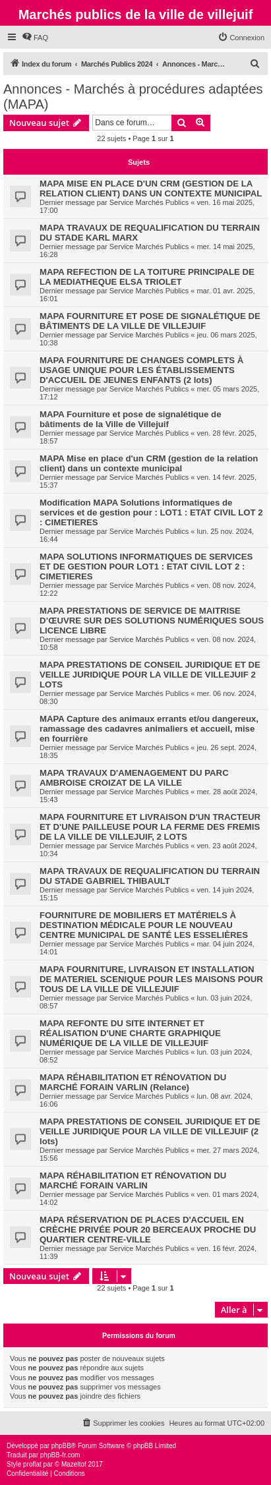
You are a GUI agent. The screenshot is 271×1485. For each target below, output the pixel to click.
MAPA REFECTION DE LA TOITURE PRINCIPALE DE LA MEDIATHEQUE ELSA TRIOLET (147, 277)
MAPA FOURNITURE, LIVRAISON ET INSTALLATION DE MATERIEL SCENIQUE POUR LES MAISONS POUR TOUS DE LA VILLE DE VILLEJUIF (151, 979)
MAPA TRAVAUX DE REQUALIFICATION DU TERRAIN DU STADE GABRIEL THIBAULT (150, 876)
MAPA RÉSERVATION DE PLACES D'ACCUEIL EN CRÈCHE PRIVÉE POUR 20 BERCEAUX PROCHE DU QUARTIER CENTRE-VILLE (148, 1229)
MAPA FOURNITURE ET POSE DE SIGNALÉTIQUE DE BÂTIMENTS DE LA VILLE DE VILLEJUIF (150, 321)
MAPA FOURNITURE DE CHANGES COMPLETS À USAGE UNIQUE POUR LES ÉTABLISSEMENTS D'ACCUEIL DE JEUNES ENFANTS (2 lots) (141, 370)
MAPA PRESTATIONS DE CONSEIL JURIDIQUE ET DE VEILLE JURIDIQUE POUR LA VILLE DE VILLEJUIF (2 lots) (150, 1131)
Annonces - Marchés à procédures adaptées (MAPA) (133, 96)
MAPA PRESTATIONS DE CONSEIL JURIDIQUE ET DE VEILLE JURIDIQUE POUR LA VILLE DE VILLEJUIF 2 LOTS (150, 674)
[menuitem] (35, 37)
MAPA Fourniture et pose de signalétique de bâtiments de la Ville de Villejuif (131, 419)
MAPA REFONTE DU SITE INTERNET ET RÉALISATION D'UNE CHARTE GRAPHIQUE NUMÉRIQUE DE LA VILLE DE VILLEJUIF (130, 1033)
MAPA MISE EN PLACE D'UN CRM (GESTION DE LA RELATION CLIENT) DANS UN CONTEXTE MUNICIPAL (151, 188)
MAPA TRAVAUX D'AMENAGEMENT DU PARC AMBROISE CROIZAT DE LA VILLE (134, 778)
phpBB (61, 1445)
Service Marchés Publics (149, 202)
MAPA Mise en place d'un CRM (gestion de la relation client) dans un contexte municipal (149, 463)
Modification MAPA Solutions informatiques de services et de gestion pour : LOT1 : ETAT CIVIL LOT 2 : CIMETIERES (151, 512)
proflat (32, 1464)
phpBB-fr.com (60, 1455)
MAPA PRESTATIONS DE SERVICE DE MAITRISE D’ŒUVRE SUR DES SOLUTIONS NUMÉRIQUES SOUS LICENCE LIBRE (152, 620)
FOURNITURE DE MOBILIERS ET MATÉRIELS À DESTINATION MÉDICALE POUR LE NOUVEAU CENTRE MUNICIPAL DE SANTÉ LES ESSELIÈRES (144, 925)
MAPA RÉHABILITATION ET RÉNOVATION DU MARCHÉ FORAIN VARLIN (133, 1180)
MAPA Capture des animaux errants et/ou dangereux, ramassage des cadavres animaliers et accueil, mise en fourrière (149, 728)
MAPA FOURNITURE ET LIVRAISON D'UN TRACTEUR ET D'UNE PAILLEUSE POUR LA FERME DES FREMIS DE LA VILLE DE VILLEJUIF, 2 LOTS (150, 827)
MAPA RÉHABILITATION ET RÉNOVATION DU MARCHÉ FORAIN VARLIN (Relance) (133, 1082)
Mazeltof (73, 1464)
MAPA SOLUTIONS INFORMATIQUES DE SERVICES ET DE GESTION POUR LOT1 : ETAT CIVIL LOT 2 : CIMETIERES (146, 566)
